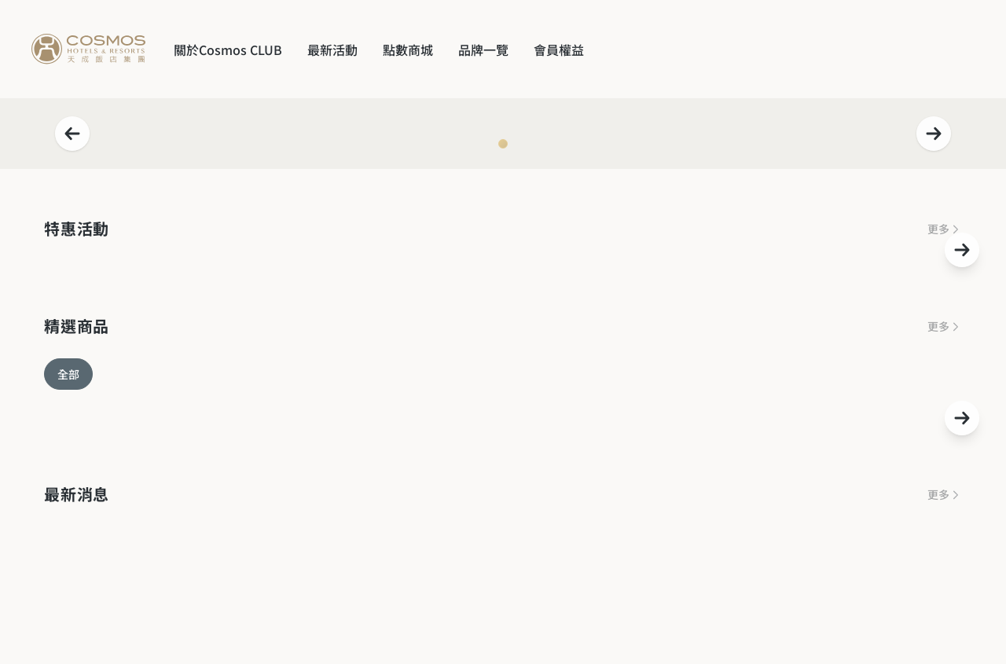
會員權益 (559, 49)
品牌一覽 (483, 49)
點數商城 (408, 49)
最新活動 (332, 49)
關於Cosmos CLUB (228, 49)
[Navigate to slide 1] (503, 143)
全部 (68, 374)
